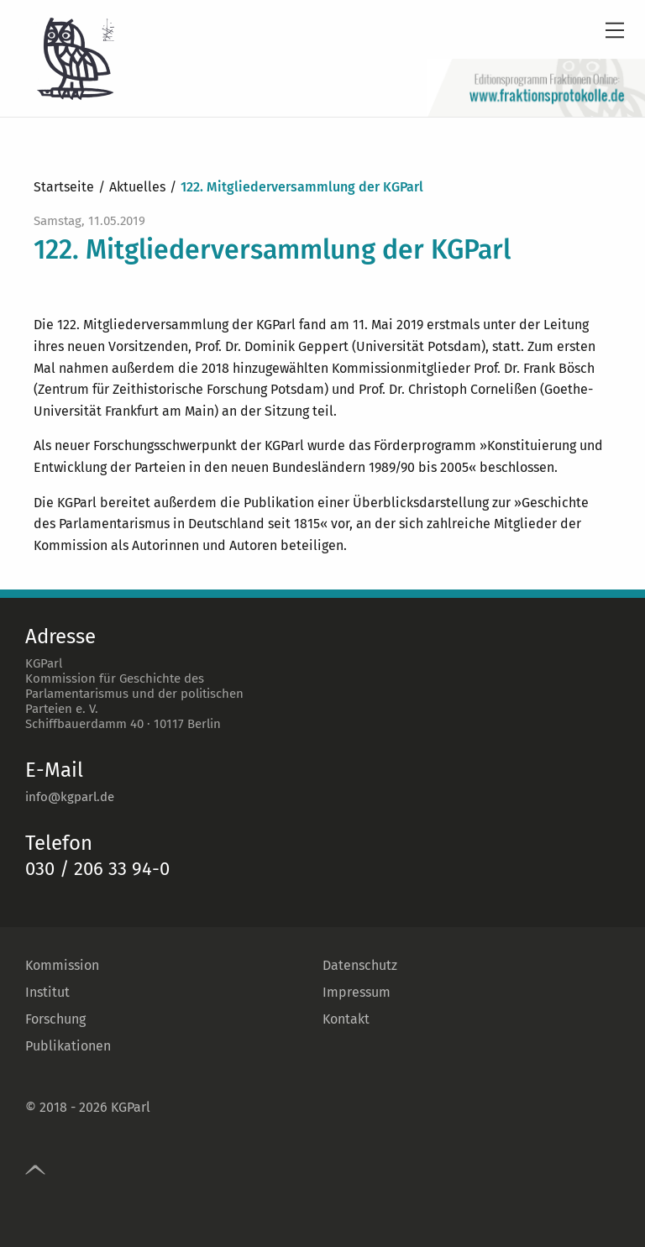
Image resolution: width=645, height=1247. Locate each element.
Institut (47, 992)
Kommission (62, 965)
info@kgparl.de (69, 796)
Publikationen (68, 1046)
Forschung (55, 1019)
